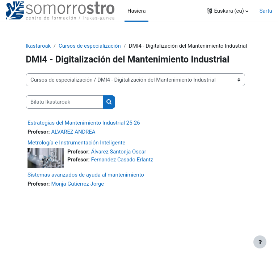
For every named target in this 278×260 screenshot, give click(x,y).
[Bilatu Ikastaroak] (64, 101)
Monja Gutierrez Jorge (77, 184)
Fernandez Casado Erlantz (122, 159)
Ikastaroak (38, 46)
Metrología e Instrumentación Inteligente (76, 142)
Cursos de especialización (90, 46)
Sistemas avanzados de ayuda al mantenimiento (86, 175)
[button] (227, 11)
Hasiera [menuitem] (136, 11)
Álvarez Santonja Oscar (118, 151)
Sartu (266, 11)
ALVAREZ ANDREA (73, 132)
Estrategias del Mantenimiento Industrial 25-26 (84, 123)
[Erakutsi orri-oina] (259, 241)
